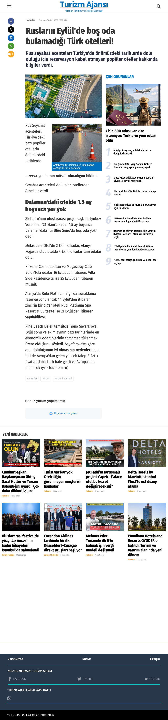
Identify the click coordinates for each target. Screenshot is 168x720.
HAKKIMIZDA (15, 659)
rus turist (32, 378)
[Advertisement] (133, 294)
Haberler (30, 20)
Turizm (45, 378)
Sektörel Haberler (51, 555)
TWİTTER (85, 679)
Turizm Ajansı (28, 715)
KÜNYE (87, 659)
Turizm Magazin (8, 555)
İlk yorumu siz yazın (64, 413)
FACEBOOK (17, 679)
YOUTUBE (152, 679)
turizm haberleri (63, 378)
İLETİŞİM (155, 659)
